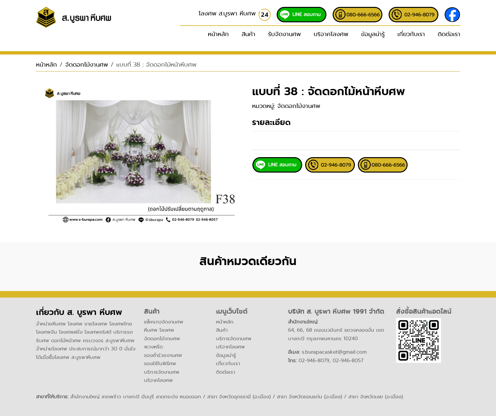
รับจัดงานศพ (284, 34)
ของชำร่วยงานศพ (163, 355)
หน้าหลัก (218, 34)
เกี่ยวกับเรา (411, 34)
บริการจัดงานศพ (161, 372)
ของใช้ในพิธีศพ (160, 363)
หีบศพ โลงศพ (159, 330)
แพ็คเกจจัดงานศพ (163, 321)
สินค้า (222, 330)
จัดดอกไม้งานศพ (86, 64)
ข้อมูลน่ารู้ (373, 34)
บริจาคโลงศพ (331, 34)
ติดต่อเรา (449, 34)
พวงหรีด (153, 346)
